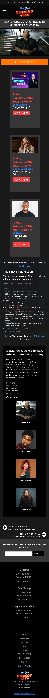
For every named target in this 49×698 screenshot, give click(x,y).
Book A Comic (24, 658)
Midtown (39, 336)
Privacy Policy (24, 687)
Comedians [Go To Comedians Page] (24, 642)
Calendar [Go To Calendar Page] (24, 638)
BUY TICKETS (21, 113)
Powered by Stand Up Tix (24, 694)
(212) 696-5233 (39, 2)
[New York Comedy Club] (24, 11)
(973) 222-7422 (24, 618)
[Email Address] (18, 553)
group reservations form (14, 310)
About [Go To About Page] (24, 634)
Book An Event (24, 654)
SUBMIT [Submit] (38, 554)
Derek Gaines (26, 451)
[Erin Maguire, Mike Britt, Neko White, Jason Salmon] (29, 534)
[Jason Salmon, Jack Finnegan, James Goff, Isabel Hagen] (19, 527)
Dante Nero (26, 422)
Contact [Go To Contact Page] (24, 650)
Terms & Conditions (24, 684)
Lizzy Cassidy (26, 509)
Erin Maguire (26, 480)
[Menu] (4, 11)
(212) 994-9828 (24, 600)
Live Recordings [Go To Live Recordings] (24, 666)
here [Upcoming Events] (31, 279)
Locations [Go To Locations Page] (24, 646)
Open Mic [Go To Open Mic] (24, 662)
